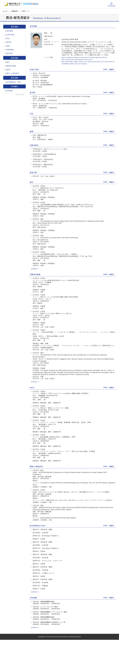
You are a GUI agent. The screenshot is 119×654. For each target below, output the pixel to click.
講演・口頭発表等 (13, 73)
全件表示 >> (35, 268)
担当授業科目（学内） (14, 82)
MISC (8, 69)
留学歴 (9, 42)
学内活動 (10, 91)
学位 (8, 38)
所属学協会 (10, 49)
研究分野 (10, 53)
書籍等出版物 (11, 66)
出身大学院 (10, 34)
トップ (5, 11)
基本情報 (10, 31)
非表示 (111, 69)
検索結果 (14, 11)
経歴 (8, 46)
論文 (8, 62)
